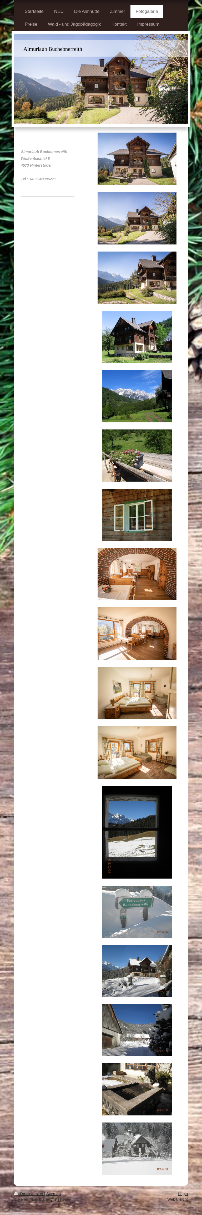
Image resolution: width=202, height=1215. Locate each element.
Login (183, 1193)
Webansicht (177, 1199)
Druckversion (29, 1193)
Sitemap (53, 1193)
